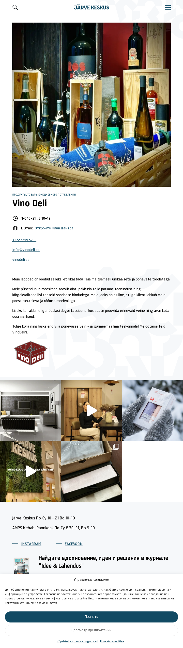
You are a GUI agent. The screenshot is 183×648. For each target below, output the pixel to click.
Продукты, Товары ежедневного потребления (44, 194)
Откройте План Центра (54, 228)
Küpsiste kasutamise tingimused (77, 641)
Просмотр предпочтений (91, 630)
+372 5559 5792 (24, 240)
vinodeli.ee (21, 260)
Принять (91, 617)
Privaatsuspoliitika (112, 641)
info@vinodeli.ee (26, 250)
